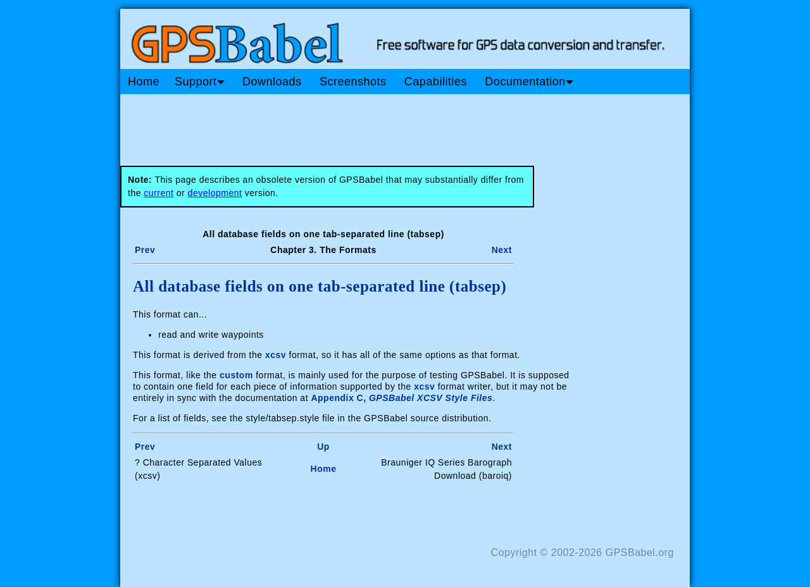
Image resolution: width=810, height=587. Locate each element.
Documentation (529, 81)
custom (236, 375)
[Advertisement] (360, 125)
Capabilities (435, 81)
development (215, 193)
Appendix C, (401, 398)
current (158, 193)
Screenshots (353, 81)
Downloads (272, 81)
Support (200, 81)
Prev (145, 250)
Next (502, 250)
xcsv (275, 355)
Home (143, 81)
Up (323, 447)
